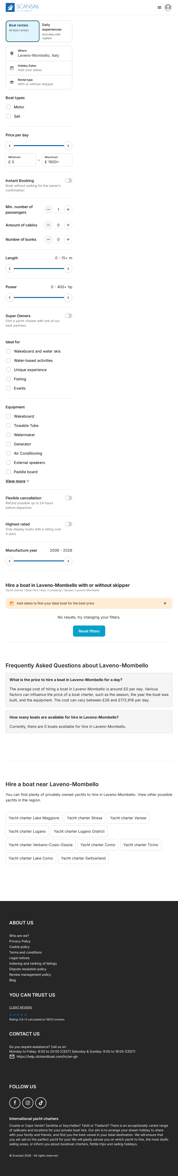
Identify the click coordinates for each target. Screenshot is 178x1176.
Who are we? (19, 936)
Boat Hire (32, 590)
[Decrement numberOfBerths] (48, 239)
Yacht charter (14, 590)
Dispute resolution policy (27, 969)
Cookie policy (19, 947)
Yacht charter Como (97, 844)
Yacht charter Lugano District (79, 831)
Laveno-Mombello (87, 590)
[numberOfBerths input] (58, 239)
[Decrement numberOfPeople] (48, 209)
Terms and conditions (25, 952)
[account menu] (168, 7)
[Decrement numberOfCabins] (48, 225)
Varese (68, 590)
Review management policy (30, 974)
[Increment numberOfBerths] (68, 239)
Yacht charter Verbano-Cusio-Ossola (41, 844)
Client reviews (20, 1007)
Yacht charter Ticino (140, 844)
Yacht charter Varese (128, 818)
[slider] (10, 145)
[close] (165, 603)
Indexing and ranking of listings (33, 963)
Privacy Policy (20, 941)
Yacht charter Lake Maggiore (34, 818)
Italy (43, 590)
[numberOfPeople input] (58, 209)
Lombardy (55, 590)
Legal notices (19, 958)
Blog (12, 980)
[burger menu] (159, 7)
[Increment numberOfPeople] (68, 209)
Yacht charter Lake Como (31, 858)
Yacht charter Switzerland (83, 858)
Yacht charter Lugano (27, 831)
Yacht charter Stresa (84, 818)
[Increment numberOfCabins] (68, 225)
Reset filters (89, 631)
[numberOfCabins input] (58, 225)
